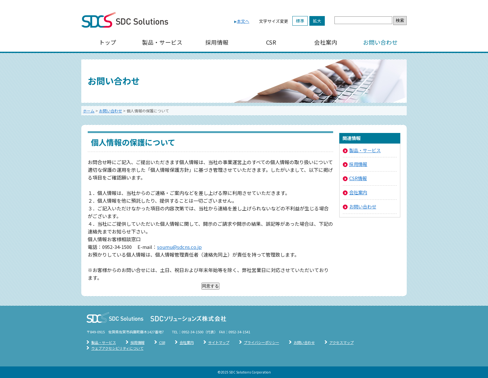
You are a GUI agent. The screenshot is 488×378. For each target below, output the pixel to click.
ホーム (88, 110)
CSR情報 (358, 178)
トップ (107, 42)
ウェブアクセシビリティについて (117, 348)
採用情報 (216, 42)
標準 (300, 21)
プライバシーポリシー (261, 342)
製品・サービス (162, 42)
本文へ (243, 21)
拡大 (317, 21)
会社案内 (325, 42)
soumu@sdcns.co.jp (179, 246)
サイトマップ (218, 342)
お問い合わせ (380, 42)
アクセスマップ (341, 342)
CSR (271, 42)
